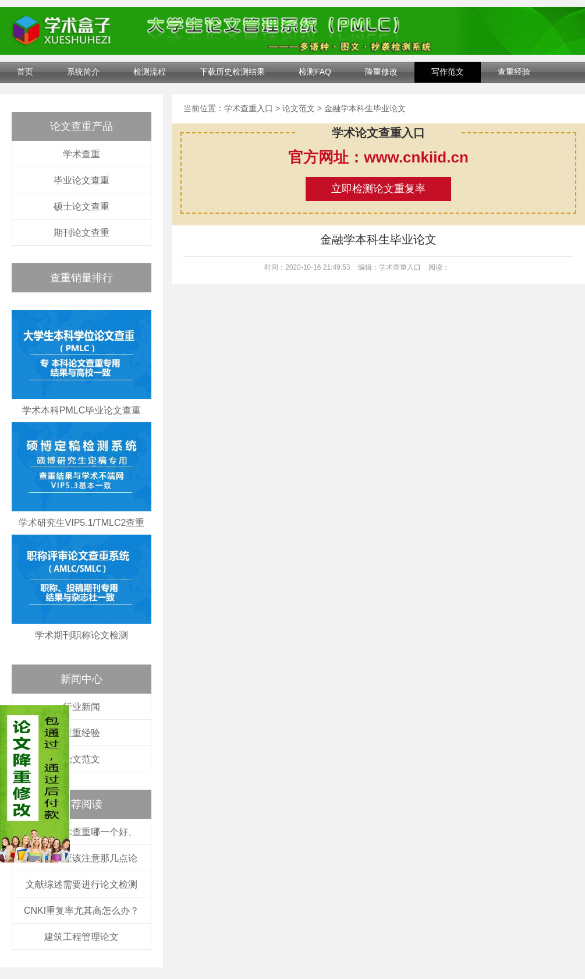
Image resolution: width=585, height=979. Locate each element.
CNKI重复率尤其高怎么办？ (81, 911)
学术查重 (81, 154)
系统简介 (83, 71)
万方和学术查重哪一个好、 (81, 832)
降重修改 (381, 71)
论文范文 (81, 759)
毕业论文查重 (81, 180)
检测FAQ (315, 71)
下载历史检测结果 (232, 71)
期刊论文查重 (81, 233)
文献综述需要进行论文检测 (81, 884)
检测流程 (149, 71)
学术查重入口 (248, 108)
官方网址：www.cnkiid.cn (378, 157)
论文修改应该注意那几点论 (81, 858)
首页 (25, 71)
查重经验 (514, 71)
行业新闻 (81, 707)
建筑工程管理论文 (81, 937)
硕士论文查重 (81, 206)
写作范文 (447, 71)
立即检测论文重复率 (378, 189)
